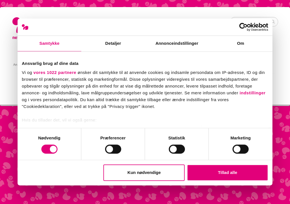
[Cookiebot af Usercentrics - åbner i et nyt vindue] (243, 27)
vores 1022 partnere (54, 72)
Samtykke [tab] (49, 43)
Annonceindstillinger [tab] (176, 43)
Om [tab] (240, 43)
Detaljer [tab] (113, 43)
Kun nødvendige (144, 172)
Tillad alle (227, 172)
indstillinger (253, 92)
